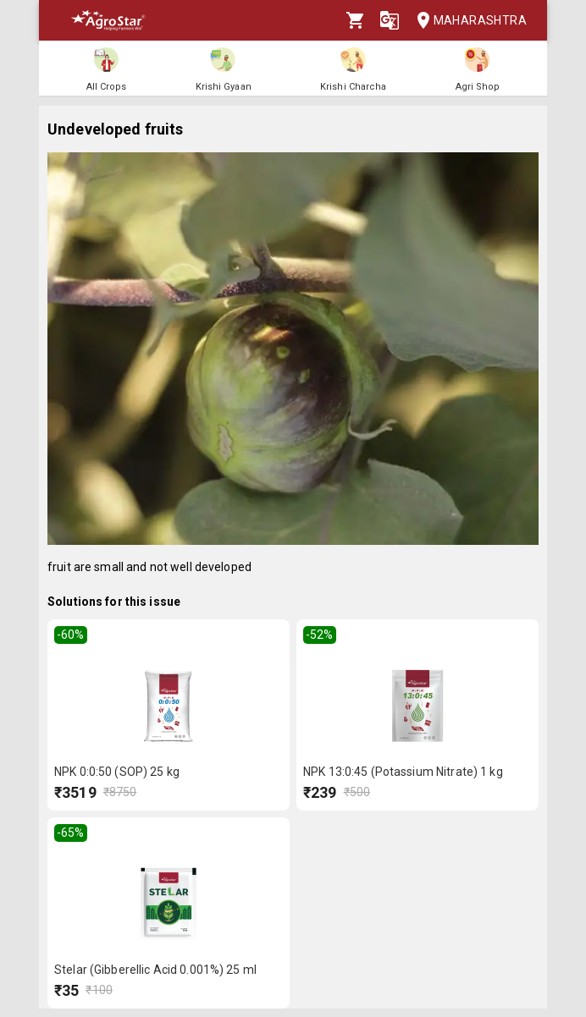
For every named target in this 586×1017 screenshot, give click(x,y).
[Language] (389, 20)
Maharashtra (466, 20)
